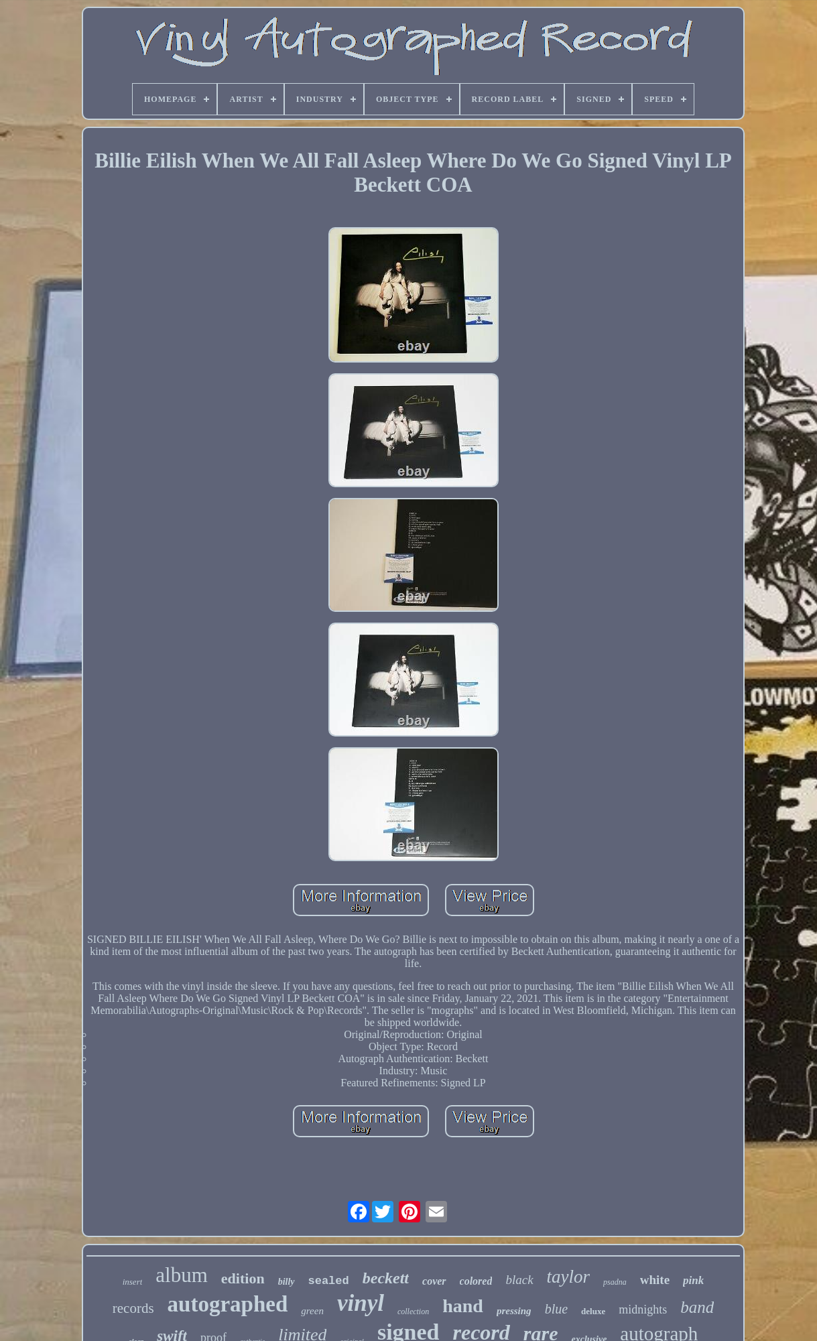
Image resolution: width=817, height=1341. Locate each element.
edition (243, 1278)
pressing (514, 1310)
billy (286, 1282)
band (697, 1307)
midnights (643, 1309)
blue (556, 1308)
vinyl (360, 1303)
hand (462, 1305)
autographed (228, 1304)
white (655, 1280)
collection (413, 1311)
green (312, 1310)
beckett (386, 1278)
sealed (328, 1281)
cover (434, 1281)
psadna (615, 1282)
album (181, 1275)
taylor (568, 1277)
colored (476, 1281)
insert (133, 1282)
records (133, 1308)
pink (693, 1280)
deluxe (593, 1311)
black (519, 1280)
